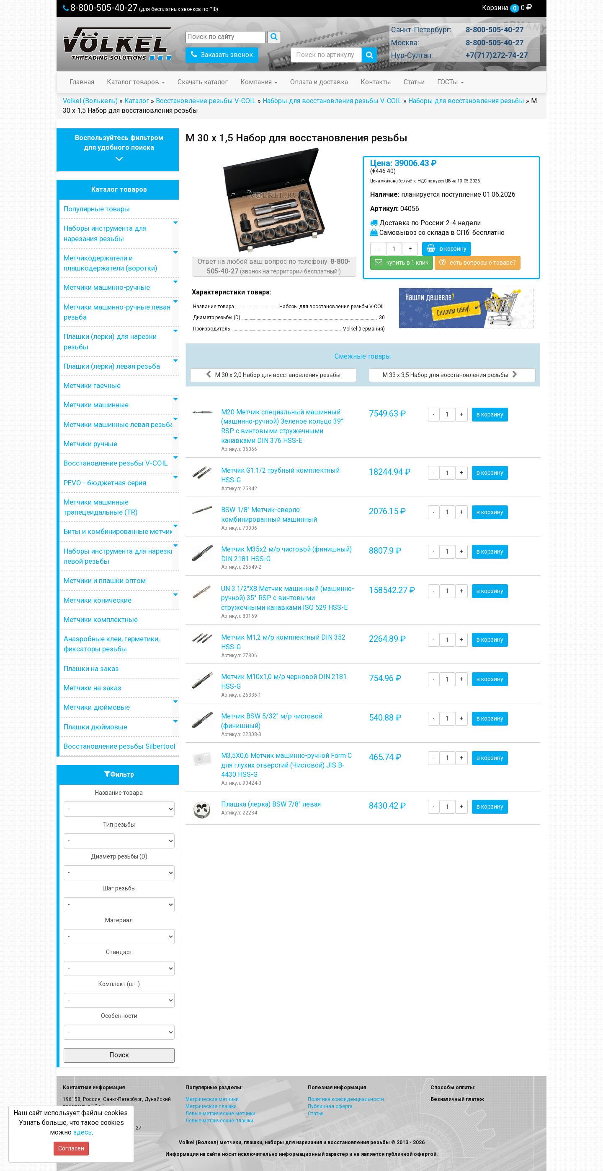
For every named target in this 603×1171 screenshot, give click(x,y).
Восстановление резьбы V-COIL (206, 101)
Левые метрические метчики (220, 1113)
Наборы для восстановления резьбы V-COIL (332, 101)
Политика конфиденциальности (346, 1099)
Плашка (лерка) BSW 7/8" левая (271, 804)
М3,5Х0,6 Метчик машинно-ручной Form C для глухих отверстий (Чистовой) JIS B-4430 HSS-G (286, 765)
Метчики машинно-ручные (107, 287)
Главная (82, 82)
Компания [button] (259, 82)
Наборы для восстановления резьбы (466, 101)
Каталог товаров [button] (136, 82)
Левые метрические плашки (219, 1121)
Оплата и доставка (319, 82)
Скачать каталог (203, 82)
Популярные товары (97, 209)
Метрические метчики (212, 1099)
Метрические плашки (211, 1106)
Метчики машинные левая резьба (119, 424)
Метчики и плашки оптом (105, 580)
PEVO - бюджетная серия (105, 483)
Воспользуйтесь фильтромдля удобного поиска (119, 149)
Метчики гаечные (92, 385)
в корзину (446, 248)
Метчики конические (97, 600)
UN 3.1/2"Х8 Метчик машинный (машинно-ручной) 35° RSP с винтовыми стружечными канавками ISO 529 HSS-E (287, 598)
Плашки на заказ (91, 668)
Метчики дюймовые (97, 707)
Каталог (136, 101)
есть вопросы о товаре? (477, 262)
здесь (82, 1132)
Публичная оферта (330, 1106)
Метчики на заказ (92, 688)
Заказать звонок (222, 55)
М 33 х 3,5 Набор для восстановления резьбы (450, 374)
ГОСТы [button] (450, 82)
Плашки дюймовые (95, 727)
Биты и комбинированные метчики (120, 531)
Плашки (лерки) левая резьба (112, 366)
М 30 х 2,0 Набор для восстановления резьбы (273, 374)
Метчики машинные (96, 405)
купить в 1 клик (401, 262)
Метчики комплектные (101, 619)
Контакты (376, 82)
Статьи (414, 82)
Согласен (71, 1148)
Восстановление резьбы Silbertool (119, 746)
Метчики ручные (90, 444)
